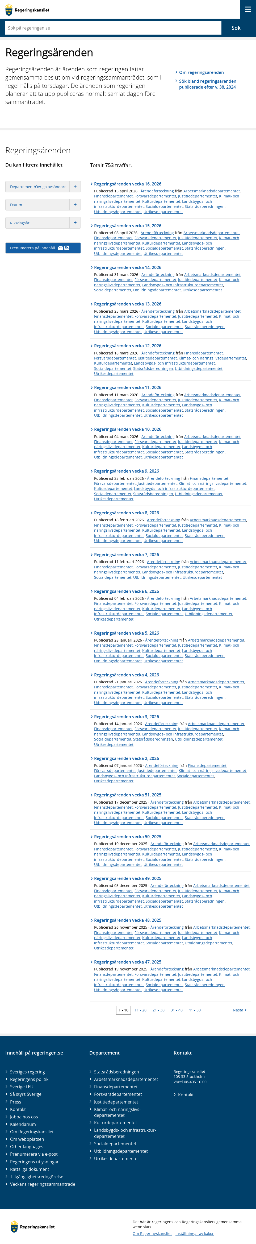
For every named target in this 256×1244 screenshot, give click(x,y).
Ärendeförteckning (157, 190)
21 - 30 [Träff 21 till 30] (159, 1009)
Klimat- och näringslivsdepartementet (212, 358)
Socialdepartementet (164, 206)
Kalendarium (23, 1124)
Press (15, 1102)
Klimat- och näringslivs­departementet (117, 1112)
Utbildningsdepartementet (118, 211)
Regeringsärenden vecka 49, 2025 (127, 878)
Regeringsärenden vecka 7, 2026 (126, 554)
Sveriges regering (27, 1072)
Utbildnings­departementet (121, 1151)
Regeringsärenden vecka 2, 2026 (126, 758)
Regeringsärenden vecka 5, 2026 (126, 633)
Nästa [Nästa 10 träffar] (240, 1009)
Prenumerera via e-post (34, 1154)
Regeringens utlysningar (34, 1162)
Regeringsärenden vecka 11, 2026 (127, 387)
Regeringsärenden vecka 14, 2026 (127, 267)
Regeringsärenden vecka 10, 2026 (127, 429)
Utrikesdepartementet (163, 211)
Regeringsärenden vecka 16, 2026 (127, 184)
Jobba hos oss (24, 1117)
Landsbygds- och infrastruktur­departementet (125, 1133)
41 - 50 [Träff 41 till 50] (195, 1009)
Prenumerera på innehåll (39, 247)
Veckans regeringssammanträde (42, 1184)
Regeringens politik (29, 1079)
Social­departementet (115, 1144)
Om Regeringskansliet (32, 1132)
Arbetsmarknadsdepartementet (211, 190)
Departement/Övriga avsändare (45, 186)
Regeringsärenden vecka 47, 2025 (127, 962)
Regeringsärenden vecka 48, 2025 (127, 920)
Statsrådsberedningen (205, 206)
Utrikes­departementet (116, 1159)
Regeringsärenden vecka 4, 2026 (126, 675)
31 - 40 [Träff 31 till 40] (177, 1009)
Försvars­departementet (118, 1094)
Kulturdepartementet (161, 201)
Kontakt (18, 1109)
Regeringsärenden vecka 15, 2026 (127, 226)
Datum (45, 204)
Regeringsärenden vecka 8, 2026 (126, 513)
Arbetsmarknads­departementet (126, 1079)
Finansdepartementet (113, 196)
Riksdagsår (45, 222)
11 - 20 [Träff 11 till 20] (140, 1009)
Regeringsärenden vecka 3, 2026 (126, 717)
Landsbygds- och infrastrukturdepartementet (182, 284)
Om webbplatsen (27, 1139)
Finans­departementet (116, 1087)
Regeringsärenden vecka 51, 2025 (127, 795)
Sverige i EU (21, 1087)
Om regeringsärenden (201, 72)
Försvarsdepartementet (155, 196)
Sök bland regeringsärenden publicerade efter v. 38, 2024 (207, 84)
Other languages (26, 1147)
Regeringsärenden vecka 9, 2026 (126, 471)
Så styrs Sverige (25, 1094)
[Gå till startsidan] (27, 9)
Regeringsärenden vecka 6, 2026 (126, 591)
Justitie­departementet (116, 1102)
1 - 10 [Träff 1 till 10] (123, 1009)
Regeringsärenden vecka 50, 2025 (127, 837)
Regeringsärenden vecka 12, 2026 (127, 346)
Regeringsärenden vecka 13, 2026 (127, 304)
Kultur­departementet (115, 1123)
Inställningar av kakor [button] (194, 1233)
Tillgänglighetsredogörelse (36, 1177)
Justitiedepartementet (197, 196)
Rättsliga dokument (29, 1169)
